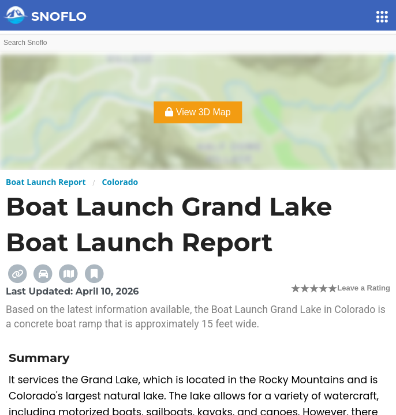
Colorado (120, 181)
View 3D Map (197, 112)
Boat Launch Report (46, 181)
